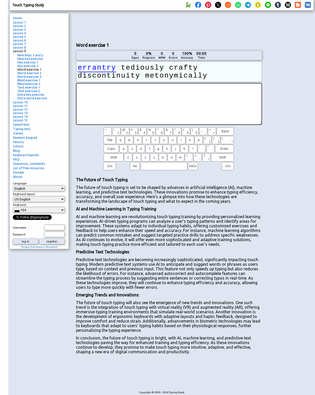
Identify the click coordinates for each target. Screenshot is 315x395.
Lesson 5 (19, 36)
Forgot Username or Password (39, 246)
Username (19, 227)
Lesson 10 (20, 102)
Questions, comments (29, 163)
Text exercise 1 (28, 87)
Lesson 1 (19, 22)
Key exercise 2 (27, 66)
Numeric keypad (25, 137)
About (17, 176)
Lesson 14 (20, 116)
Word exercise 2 (29, 73)
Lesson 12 (20, 109)
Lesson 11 (20, 106)
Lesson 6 (19, 40)
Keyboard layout (24, 194)
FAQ (16, 159)
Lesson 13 (20, 113)
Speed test (21, 124)
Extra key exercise (30, 94)
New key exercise (30, 58)
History (18, 142)
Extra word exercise (32, 98)
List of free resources (28, 168)
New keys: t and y (30, 55)
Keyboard (19, 204)
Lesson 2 (19, 26)
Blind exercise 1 (28, 80)
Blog (16, 150)
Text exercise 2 (28, 91)
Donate (18, 172)
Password (19, 234)
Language (20, 183)
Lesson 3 (19, 29)
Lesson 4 (19, 33)
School (18, 146)
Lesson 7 (19, 44)
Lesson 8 (19, 47)
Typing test (21, 129)
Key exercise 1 (27, 62)
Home (17, 18)
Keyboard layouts (26, 155)
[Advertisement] (289, 99)
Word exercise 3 (29, 76)
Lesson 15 (20, 120)
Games (18, 133)
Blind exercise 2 (28, 84)
